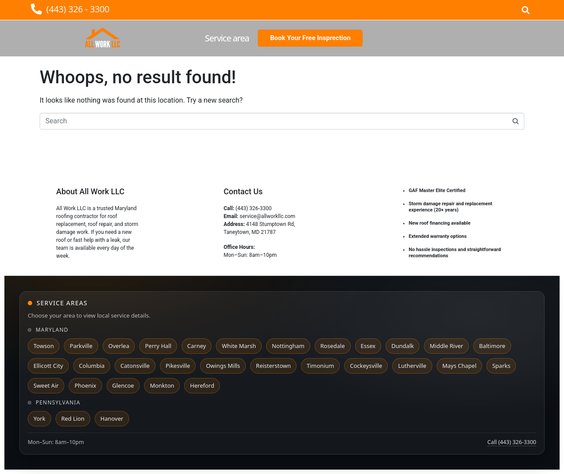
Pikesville (178, 366)
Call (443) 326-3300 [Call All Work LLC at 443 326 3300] (511, 442)
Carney (196, 346)
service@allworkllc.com (267, 216)
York (39, 418)
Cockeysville (366, 366)
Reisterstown (273, 366)
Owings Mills (223, 366)
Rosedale (332, 346)
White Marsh (239, 346)
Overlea (118, 346)
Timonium (320, 366)
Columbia (91, 366)
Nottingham (288, 346)
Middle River (446, 346)
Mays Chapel (459, 366)
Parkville (81, 346)
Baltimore (492, 346)
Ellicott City (48, 366)
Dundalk (402, 346)
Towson (43, 346)
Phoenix (85, 385)
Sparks (501, 366)
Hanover (111, 418)
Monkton (162, 385)
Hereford (202, 385)
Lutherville (412, 366)
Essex (368, 346)
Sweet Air (46, 385)
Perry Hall (158, 346)
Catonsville (134, 366)
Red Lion (73, 418)
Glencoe (123, 385)
